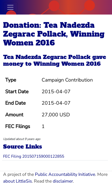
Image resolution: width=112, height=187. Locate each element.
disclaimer (63, 181)
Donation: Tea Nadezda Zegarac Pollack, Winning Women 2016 (53, 34)
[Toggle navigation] (10, 7)
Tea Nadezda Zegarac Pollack (47, 57)
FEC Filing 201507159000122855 (33, 156)
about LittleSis (17, 181)
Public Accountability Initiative (65, 174)
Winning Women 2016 (67, 64)
